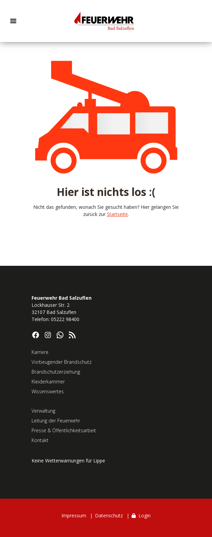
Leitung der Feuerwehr (56, 420)
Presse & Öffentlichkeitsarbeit (64, 430)
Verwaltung (43, 410)
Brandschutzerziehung (56, 372)
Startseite (117, 214)
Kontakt (40, 440)
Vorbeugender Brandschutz (62, 362)
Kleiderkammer (48, 381)
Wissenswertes (48, 391)
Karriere (40, 352)
